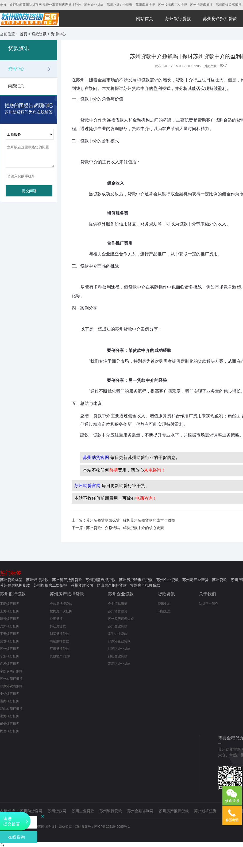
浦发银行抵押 (9, 641)
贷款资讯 (39, 34)
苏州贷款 (219, 580)
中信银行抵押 (9, 694)
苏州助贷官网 (31, 811)
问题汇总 (16, 86)
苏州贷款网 (57, 811)
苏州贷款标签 (11, 580)
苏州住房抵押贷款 (15, 585)
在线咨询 (16, 837)
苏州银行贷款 (178, 18)
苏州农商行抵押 (11, 679)
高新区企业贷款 (119, 664)
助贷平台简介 (208, 604)
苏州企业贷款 (167, 580)
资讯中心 (58, 34)
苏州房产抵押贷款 (220, 18)
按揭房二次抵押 (61, 611)
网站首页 (144, 18)
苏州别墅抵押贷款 (100, 580)
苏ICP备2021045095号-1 (112, 827)
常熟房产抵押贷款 (145, 585)
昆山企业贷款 (117, 656)
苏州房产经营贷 (195, 580)
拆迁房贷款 (58, 626)
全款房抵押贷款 (61, 604)
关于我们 (207, 594)
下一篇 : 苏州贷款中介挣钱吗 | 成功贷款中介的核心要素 (118, 528)
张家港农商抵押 (11, 686)
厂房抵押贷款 (59, 649)
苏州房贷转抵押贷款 (136, 580)
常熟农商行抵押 (11, 671)
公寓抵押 (56, 619)
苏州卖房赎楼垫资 (121, 619)
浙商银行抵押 (9, 701)
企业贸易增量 (117, 604)
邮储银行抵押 (9, 724)
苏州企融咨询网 (140, 811)
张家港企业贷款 (119, 641)
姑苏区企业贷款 (119, 649)
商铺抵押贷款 (59, 641)
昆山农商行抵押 (11, 709)
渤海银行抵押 (9, 716)
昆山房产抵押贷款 (112, 585)
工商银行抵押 (9, 604)
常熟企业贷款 (117, 634)
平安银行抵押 (9, 634)
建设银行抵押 (9, 619)
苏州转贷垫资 (117, 611)
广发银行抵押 (9, 664)
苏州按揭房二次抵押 (50, 585)
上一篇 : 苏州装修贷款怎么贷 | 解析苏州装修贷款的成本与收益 (123, 520)
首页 (23, 34)
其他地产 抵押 (60, 656)
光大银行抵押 (9, 626)
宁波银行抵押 (9, 656)
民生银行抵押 (9, 731)
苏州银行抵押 (9, 649)
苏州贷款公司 (82, 585)
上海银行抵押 (9, 611)
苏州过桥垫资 (205, 811)
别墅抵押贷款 (59, 634)
